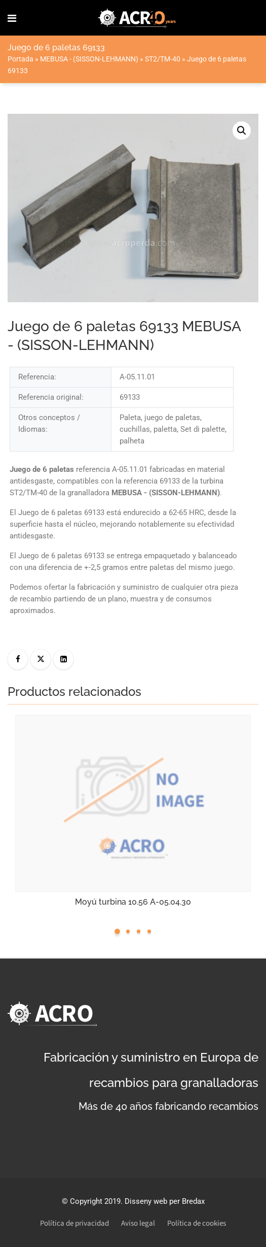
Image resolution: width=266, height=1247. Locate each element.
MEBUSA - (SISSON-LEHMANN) (89, 59)
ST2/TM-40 (162, 59)
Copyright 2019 (95, 1201)
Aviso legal (138, 1223)
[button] (242, 130)
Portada (20, 59)
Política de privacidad (74, 1223)
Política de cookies (196, 1223)
